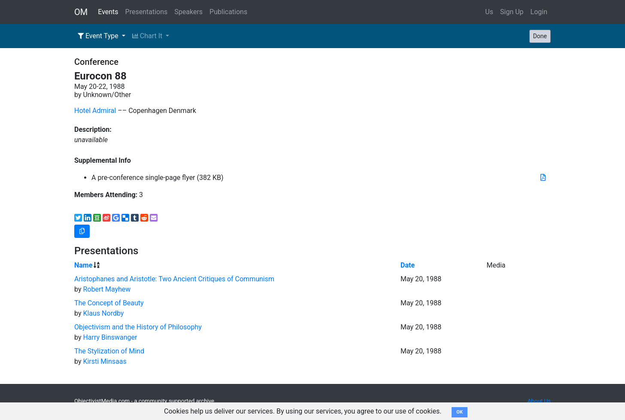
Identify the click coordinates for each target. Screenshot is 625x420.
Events (108, 12)
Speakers (188, 12)
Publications (228, 12)
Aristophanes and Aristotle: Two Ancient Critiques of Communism (174, 279)
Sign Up (512, 12)
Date (407, 265)
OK (459, 412)
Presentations (146, 12)
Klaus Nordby (103, 313)
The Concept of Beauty (109, 303)
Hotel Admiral (95, 111)
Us (489, 12)
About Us (539, 401)
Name (83, 265)
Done (540, 36)
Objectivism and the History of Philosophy (138, 327)
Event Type (99, 36)
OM (81, 12)
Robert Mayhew (106, 289)
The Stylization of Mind (109, 351)
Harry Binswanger (110, 337)
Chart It (148, 36)
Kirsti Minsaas (104, 361)
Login (539, 12)
